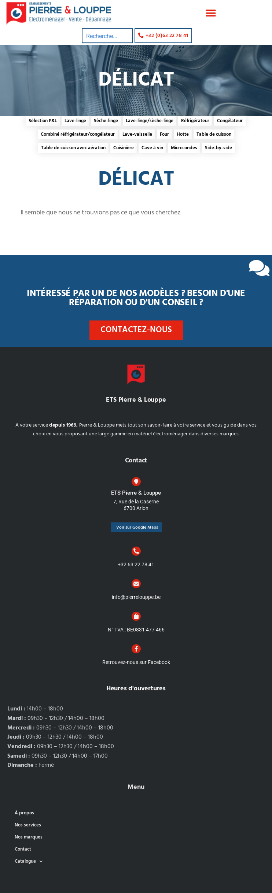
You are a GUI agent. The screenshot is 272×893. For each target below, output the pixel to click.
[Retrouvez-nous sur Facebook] (136, 648)
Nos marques (29, 837)
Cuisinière (123, 148)
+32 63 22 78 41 (136, 564)
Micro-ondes (184, 148)
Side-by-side (218, 148)
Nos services (28, 825)
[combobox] (107, 26)
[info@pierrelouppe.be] (136, 583)
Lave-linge (75, 121)
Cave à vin (152, 148)
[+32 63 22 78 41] (136, 551)
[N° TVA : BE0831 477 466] (136, 616)
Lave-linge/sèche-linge (149, 121)
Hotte (183, 134)
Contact (23, 849)
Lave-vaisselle (137, 134)
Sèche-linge (106, 121)
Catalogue (29, 861)
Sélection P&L (43, 121)
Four (164, 134)
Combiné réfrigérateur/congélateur (78, 134)
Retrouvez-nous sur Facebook (136, 662)
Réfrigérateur (195, 121)
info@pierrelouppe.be (136, 597)
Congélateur (230, 121)
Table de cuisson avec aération (73, 148)
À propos (24, 813)
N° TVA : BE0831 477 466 (136, 630)
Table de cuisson (213, 134)
